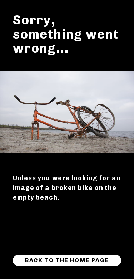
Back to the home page (67, 260)
